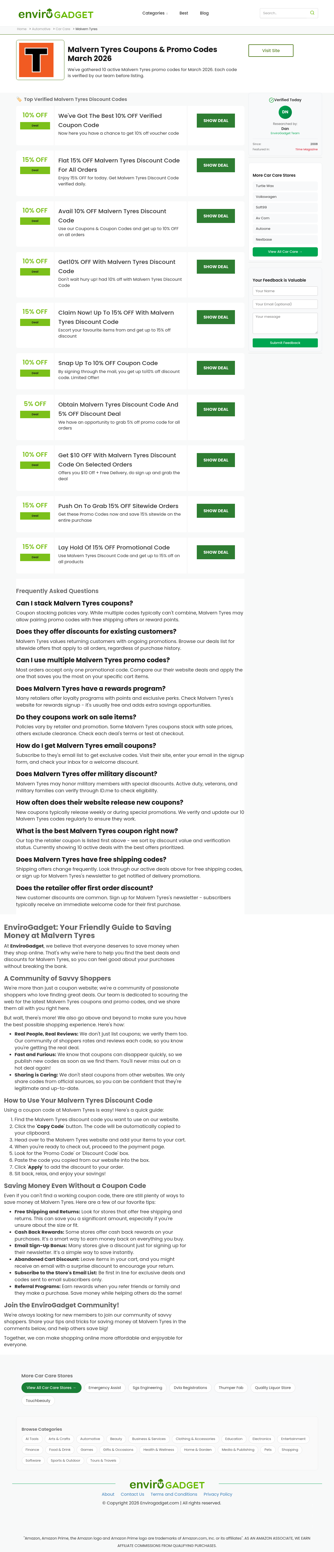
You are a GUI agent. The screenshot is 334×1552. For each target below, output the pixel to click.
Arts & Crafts (59, 1438)
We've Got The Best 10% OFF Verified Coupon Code (110, 120)
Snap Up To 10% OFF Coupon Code (108, 363)
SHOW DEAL (215, 121)
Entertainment (293, 1438)
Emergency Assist (105, 1387)
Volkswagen (266, 196)
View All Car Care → (285, 251)
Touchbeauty (38, 1400)
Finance (32, 1449)
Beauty (116, 1438)
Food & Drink (60, 1449)
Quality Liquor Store (273, 1387)
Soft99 (261, 207)
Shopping (290, 1449)
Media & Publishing (238, 1449)
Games (87, 1449)
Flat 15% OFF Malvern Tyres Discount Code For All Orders (119, 165)
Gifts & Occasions (118, 1449)
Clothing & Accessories (195, 1438)
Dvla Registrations (190, 1387)
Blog (204, 13)
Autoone (263, 228)
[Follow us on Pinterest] (313, 1526)
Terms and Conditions (174, 1494)
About (108, 1494)
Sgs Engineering (147, 1387)
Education (234, 1438)
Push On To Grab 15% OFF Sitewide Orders (118, 506)
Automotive (90, 1438)
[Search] (312, 13)
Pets (267, 1449)
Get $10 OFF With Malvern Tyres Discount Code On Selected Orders (117, 460)
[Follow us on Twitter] (313, 1516)
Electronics (262, 1438)
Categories (155, 13)
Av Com (262, 218)
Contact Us (132, 1494)
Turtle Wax (265, 185)
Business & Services (149, 1438)
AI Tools (32, 1438)
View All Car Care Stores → (51, 1387)
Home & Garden (198, 1449)
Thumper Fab (231, 1387)
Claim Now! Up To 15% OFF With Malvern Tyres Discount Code (116, 317)
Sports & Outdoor (65, 1460)
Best (184, 13)
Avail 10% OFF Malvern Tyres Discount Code (112, 216)
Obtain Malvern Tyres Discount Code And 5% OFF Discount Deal (118, 409)
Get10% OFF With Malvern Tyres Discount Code (116, 266)
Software (33, 1460)
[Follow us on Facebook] (313, 1505)
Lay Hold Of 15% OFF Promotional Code (114, 547)
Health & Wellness (158, 1449)
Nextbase (264, 239)
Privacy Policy (218, 1494)
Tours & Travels (103, 1460)
